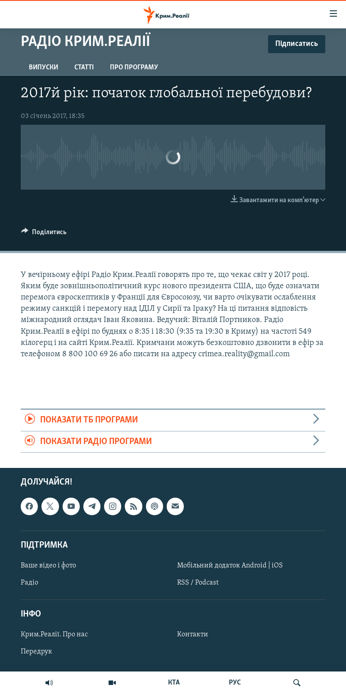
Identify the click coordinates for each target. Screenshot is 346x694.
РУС (235, 682)
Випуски (43, 67)
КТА (174, 682)
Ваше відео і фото (48, 565)
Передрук (36, 651)
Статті (84, 67)
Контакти (192, 634)
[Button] (44, 234)
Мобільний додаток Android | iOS (230, 565)
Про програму (134, 67)
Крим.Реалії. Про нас (54, 634)
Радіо (29, 582)
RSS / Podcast (198, 582)
